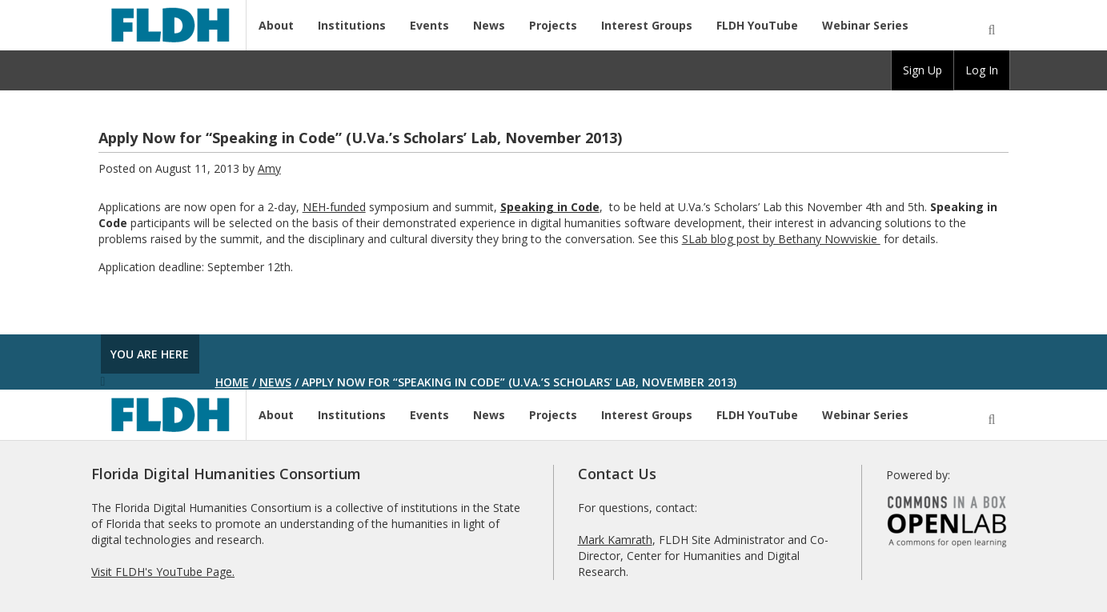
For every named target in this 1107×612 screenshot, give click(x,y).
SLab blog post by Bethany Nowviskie (781, 238)
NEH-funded (334, 206)
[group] (922, 70)
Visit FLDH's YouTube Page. (163, 571)
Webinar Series (865, 25)
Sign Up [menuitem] (922, 70)
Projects (553, 25)
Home (232, 382)
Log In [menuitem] (981, 70)
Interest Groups (646, 25)
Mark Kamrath (615, 539)
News (489, 25)
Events (429, 25)
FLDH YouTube (757, 25)
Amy (269, 168)
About (276, 25)
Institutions (352, 25)
